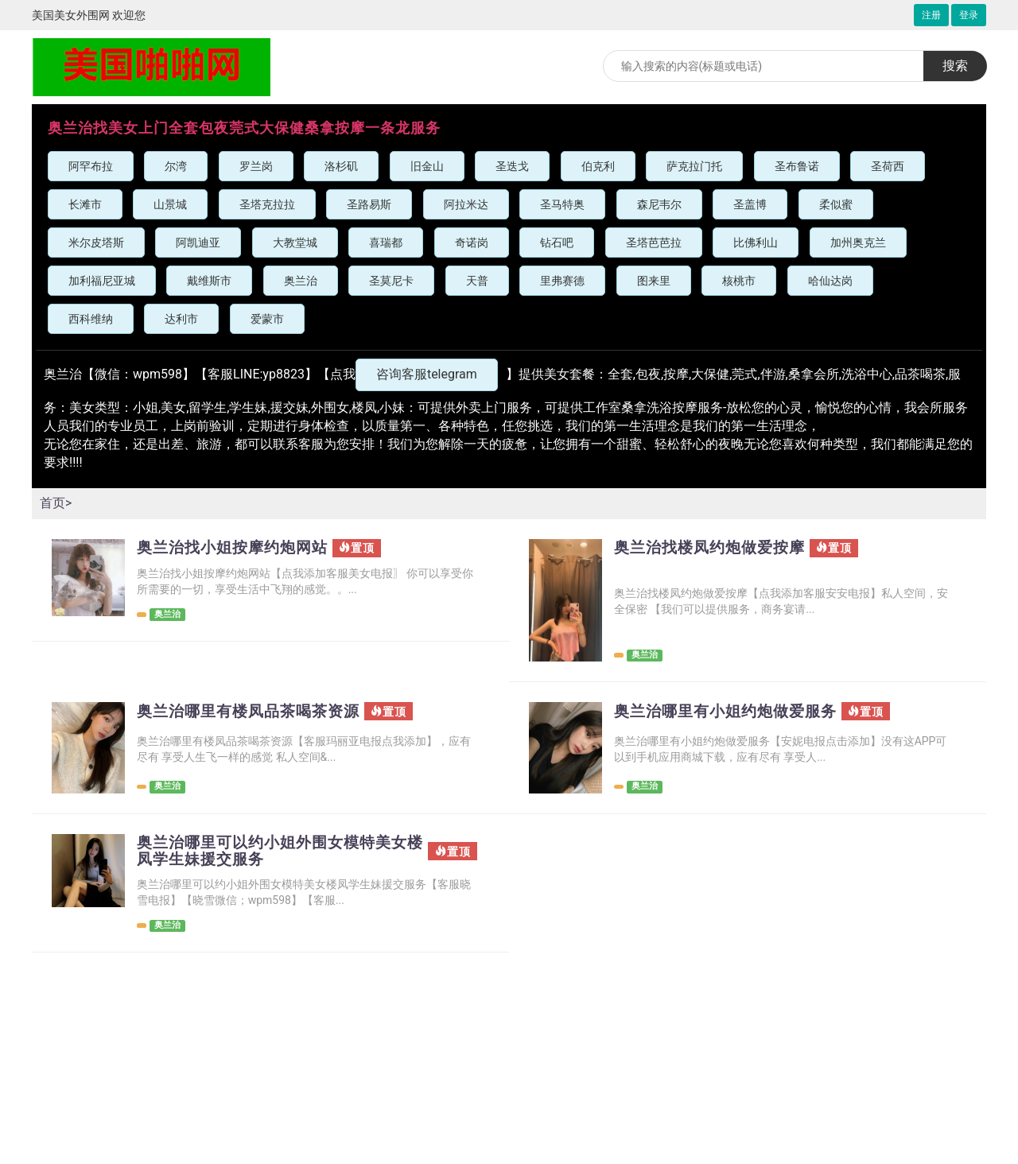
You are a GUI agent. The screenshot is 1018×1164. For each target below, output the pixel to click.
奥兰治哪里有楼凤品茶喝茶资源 (254, 711)
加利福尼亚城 (101, 280)
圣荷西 (887, 166)
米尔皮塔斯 (96, 242)
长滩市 (85, 204)
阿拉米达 (466, 204)
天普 (477, 280)
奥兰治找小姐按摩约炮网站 (237, 548)
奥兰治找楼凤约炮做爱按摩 (714, 548)
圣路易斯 (369, 204)
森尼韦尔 (659, 204)
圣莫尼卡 (391, 280)
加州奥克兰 (858, 242)
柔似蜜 (836, 204)
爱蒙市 (267, 318)
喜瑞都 (385, 242)
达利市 (181, 318)
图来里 (653, 280)
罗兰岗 (256, 166)
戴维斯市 (209, 280)
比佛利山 (755, 242)
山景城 (170, 204)
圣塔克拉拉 (267, 204)
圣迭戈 (512, 166)
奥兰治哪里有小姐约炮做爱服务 (731, 711)
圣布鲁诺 (797, 166)
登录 (968, 15)
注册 (931, 15)
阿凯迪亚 (198, 242)
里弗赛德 (562, 280)
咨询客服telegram (426, 374)
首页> (56, 502)
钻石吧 (556, 242)
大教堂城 (295, 242)
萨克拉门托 (694, 166)
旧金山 (427, 166)
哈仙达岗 (830, 280)
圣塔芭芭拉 (654, 242)
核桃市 (739, 280)
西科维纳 (90, 318)
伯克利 (598, 166)
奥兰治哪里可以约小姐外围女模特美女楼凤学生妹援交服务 (279, 851)
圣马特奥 (562, 204)
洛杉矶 (341, 166)
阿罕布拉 (90, 166)
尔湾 (176, 166)
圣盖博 (750, 204)
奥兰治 (300, 280)
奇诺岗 (471, 242)
